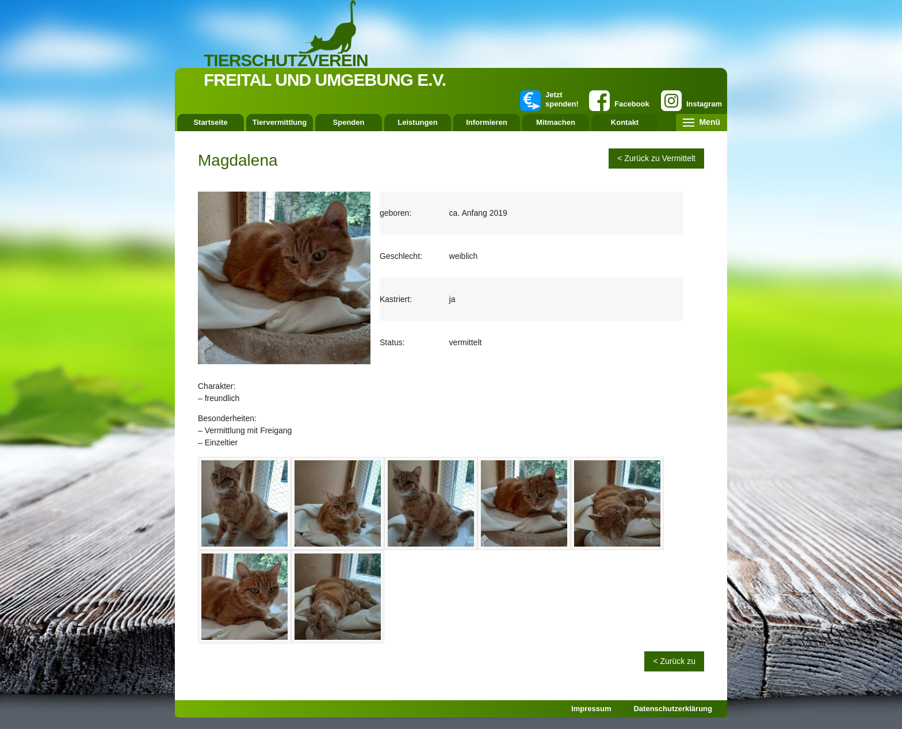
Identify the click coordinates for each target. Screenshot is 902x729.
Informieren (486, 122)
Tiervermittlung (280, 122)
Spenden (349, 122)
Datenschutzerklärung (672, 708)
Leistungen (417, 122)
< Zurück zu (674, 661)
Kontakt (625, 122)
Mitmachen (555, 122)
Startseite (210, 122)
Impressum (591, 708)
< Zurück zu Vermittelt (656, 158)
